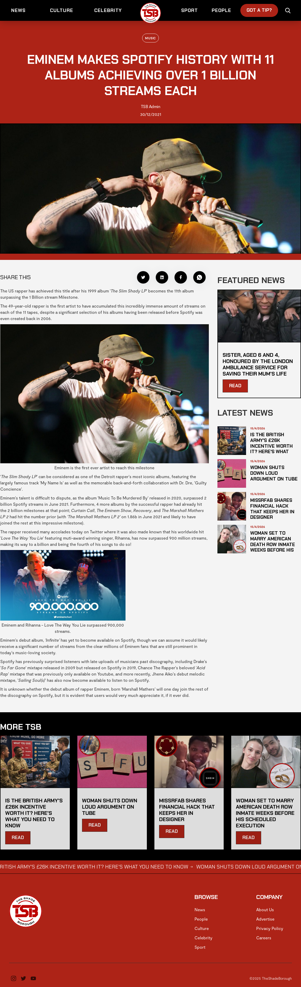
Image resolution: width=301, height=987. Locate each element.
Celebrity (203, 937)
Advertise (265, 918)
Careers (263, 937)
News (200, 909)
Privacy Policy (269, 928)
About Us (265, 909)
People (201, 918)
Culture (202, 928)
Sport (200, 947)
